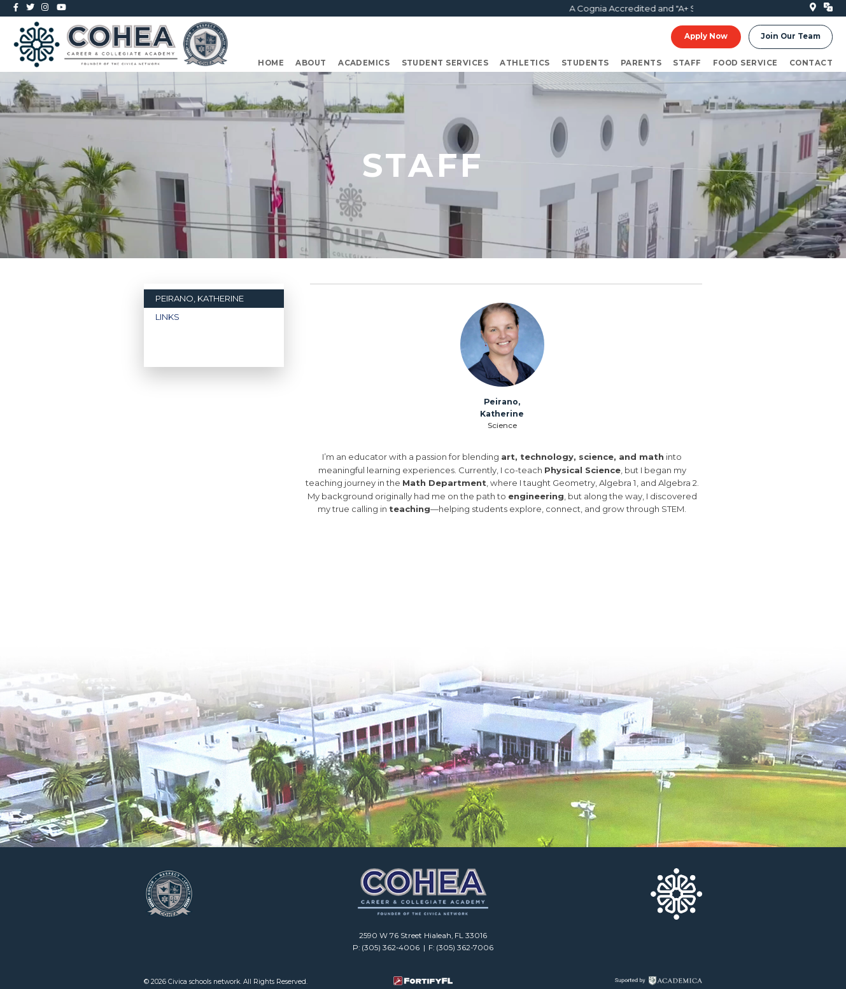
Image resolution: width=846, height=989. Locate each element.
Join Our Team (791, 36)
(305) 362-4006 (390, 947)
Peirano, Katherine (199, 298)
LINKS (167, 317)
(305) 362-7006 (464, 947)
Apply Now (706, 36)
